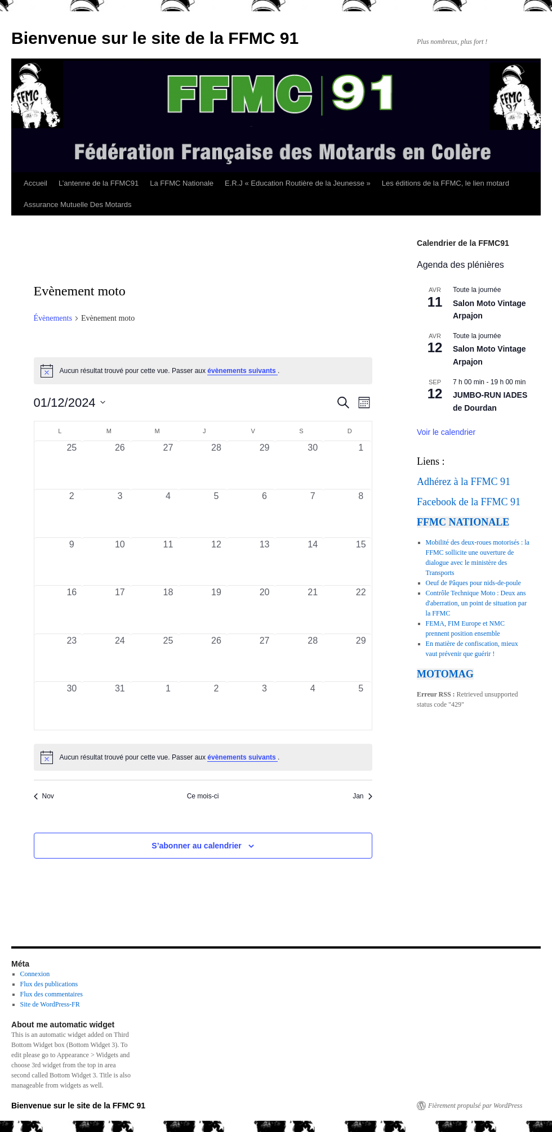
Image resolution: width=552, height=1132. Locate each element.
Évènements (53, 318)
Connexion (35, 974)
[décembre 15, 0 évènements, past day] (361, 562)
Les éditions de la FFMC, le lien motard (445, 183)
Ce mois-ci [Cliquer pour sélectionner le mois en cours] (203, 796)
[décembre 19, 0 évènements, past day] (216, 610)
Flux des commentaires (51, 994)
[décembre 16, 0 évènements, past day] (72, 610)
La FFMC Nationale (181, 183)
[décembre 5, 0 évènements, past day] (216, 513)
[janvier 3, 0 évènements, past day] (265, 706)
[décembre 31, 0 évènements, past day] (120, 706)
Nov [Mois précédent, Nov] (44, 796)
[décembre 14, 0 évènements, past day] (312, 562)
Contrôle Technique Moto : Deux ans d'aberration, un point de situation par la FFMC (476, 603)
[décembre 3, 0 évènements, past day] (120, 513)
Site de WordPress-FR (50, 1004)
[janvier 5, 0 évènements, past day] (361, 706)
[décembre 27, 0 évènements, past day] (265, 658)
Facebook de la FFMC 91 (468, 501)
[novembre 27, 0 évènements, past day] (168, 465)
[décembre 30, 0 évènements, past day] (72, 706)
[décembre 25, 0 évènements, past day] (168, 658)
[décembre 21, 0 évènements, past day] (312, 610)
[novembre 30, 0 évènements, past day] (312, 465)
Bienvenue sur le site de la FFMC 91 (155, 38)
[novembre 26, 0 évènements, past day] (120, 465)
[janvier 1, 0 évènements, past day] (168, 706)
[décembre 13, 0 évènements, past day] (265, 562)
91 (505, 481)
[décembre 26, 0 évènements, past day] (216, 658)
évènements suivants (242, 371)
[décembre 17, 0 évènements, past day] (120, 610)
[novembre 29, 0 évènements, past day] (265, 465)
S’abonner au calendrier (197, 845)
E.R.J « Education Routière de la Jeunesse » (298, 183)
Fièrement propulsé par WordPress (475, 1105)
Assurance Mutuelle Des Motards (77, 204)
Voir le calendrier (446, 432)
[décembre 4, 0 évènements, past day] (168, 513)
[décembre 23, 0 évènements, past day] (72, 658)
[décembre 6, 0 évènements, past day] (265, 513)
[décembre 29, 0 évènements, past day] (361, 658)
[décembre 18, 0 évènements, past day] (168, 610)
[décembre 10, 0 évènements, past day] (120, 562)
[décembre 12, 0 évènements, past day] (216, 562)
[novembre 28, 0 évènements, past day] (216, 465)
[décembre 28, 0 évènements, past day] (312, 658)
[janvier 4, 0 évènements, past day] (312, 706)
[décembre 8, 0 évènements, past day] (361, 513)
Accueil (35, 183)
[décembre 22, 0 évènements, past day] (361, 610)
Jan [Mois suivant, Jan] (362, 796)
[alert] (203, 757)
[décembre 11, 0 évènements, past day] (168, 562)
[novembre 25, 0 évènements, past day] (72, 465)
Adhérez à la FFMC (457, 481)
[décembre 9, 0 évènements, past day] (72, 562)
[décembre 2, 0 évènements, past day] (72, 513)
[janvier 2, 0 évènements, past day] (216, 706)
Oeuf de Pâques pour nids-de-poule (473, 583)
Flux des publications (49, 984)
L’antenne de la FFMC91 (99, 183)
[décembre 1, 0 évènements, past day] (361, 465)
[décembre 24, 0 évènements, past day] (120, 658)
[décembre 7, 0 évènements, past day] (312, 513)
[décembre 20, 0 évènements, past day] (265, 610)
